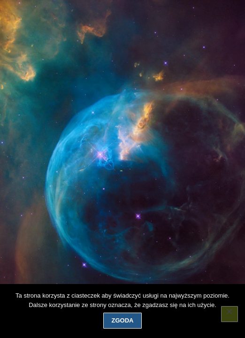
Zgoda (123, 320)
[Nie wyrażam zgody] (229, 314)
